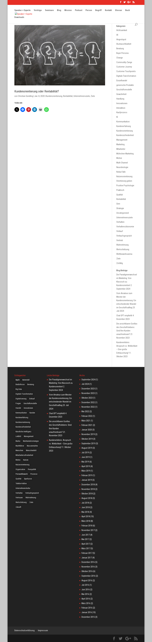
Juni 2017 (85, 535)
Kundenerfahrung (123, 126)
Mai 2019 (85, 462)
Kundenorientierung (54, 96)
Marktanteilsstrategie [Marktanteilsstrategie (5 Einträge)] (31, 441)
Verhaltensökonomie (125, 226)
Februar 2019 (86, 475)
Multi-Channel (122, 162)
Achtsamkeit (121, 30)
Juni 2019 (85, 457)
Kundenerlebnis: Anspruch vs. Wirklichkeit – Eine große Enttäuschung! (60, 443)
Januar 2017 (86, 557)
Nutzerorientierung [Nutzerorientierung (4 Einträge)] (22, 465)
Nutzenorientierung (124, 176)
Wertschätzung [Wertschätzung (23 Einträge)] (21, 502)
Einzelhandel (121, 80)
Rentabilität (68, 96)
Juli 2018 (85, 503)
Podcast (78, 10)
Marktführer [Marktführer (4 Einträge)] (20, 446)
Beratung (120, 48)
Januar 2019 (86, 480)
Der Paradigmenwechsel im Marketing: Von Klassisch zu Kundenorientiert (61, 383)
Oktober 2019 (87, 439)
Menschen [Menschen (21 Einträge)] (19, 450)
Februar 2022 (86, 416)
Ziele (93, 96)
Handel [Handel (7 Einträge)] (18, 408)
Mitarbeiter (120, 149)
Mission (68, 10)
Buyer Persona (122, 53)
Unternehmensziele (81, 96)
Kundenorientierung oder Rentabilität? (36, 91)
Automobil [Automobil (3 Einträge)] (26, 380)
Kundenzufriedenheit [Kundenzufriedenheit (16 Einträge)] (23, 427)
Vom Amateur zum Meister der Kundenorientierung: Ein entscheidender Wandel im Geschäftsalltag (126, 300)
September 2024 (88, 379)
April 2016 (85, 599)
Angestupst (121, 39)
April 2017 (85, 544)
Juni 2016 (85, 589)
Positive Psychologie (125, 185)
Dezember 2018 (88, 484)
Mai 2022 (85, 411)
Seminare (49, 10)
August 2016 (86, 580)
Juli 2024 (85, 384)
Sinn (118, 204)
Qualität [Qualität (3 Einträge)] (18, 479)
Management (121, 140)
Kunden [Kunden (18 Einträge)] (32, 413)
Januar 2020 (86, 429)
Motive (119, 158)
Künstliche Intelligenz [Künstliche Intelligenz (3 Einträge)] (23, 432)
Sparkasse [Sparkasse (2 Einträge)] (28, 479)
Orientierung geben (124, 181)
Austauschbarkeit (123, 44)
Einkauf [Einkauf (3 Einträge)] (32, 399)
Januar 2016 (86, 612)
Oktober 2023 (87, 398)
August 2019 (86, 448)
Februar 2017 (86, 553)
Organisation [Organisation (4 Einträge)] (20, 469)
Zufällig (119, 263)
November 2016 (88, 566)
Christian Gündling (25, 96)
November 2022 (88, 407)
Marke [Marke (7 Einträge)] (18, 441)
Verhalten (120, 222)
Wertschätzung (122, 249)
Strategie (120, 208)
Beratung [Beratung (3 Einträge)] (30, 384)
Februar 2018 (86, 525)
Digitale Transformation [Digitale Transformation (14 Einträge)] (24, 394)
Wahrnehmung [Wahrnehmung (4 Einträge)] (31, 498)
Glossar (118, 10)
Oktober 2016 (87, 571)
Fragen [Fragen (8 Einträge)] (18, 403)
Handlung (120, 99)
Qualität (119, 194)
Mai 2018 (85, 512)
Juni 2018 (85, 507)
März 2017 (85, 548)
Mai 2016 (85, 594)
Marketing (120, 144)
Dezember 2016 (88, 562)
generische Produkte (125, 85)
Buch (127, 10)
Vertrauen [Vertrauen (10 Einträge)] (19, 498)
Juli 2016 (85, 585)
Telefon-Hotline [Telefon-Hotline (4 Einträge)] (21, 483)
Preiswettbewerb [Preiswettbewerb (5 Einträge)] (22, 474)
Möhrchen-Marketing (125, 153)
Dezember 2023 (88, 388)
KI (117, 117)
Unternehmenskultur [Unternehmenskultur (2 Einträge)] (23, 488)
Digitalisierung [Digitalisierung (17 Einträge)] (21, 399)
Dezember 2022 (88, 402)
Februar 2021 (86, 425)
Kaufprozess (121, 112)
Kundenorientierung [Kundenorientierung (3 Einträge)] (23, 422)
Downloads (19, 17)
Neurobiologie (122, 167)
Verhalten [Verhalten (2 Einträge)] (19, 493)
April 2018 (85, 516)
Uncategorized (122, 213)
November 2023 (88, 393)
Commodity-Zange (124, 62)
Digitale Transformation (126, 76)
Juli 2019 (85, 452)
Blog (59, 10)
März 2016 (85, 603)
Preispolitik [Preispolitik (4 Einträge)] (32, 469)
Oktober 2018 (87, 493)
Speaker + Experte (22, 10)
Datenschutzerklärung (24, 630)
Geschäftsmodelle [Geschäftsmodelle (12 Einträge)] (30, 403)
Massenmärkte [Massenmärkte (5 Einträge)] (32, 446)
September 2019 (88, 443)
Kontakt (108, 10)
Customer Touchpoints (126, 71)
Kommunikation (123, 121)
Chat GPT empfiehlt (124, 315)
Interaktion (120, 108)
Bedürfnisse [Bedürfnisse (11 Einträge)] (20, 384)
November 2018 (88, 489)
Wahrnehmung (122, 245)
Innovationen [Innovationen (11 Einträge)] (28, 408)
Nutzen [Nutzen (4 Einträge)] (25, 460)
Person (89, 10)
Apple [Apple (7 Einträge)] (18, 380)
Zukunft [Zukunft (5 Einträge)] (18, 507)
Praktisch (120, 190)
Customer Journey (124, 67)
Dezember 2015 (88, 617)
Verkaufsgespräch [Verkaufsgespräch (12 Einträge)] (32, 493)
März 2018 (85, 521)
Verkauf (119, 231)
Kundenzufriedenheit (125, 135)
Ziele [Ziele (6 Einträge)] (31, 502)
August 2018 (86, 498)
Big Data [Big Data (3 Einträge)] (19, 389)
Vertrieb (119, 240)
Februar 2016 (86, 608)
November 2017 (88, 530)
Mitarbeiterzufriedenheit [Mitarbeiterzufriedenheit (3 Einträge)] (24, 455)
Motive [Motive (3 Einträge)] (18, 460)
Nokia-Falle (121, 172)
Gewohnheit (121, 94)
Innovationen (121, 103)
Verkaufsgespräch (124, 236)
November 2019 (88, 434)
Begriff (98, 10)
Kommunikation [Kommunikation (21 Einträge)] (21, 413)
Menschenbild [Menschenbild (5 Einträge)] (31, 450)
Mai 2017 (85, 539)
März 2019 (85, 471)
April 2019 (85, 466)
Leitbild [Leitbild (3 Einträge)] (18, 436)
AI (117, 35)
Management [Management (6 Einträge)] (28, 436)
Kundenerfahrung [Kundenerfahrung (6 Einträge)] (22, 417)
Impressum (43, 630)
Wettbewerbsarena (124, 254)
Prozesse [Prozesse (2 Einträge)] (33, 474)
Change (119, 57)
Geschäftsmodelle (124, 89)
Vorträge (38, 10)
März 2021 (85, 420)
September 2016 (88, 576)
